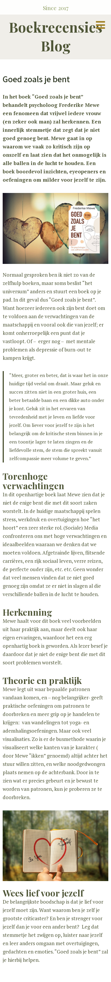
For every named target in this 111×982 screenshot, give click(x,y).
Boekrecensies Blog (55, 36)
